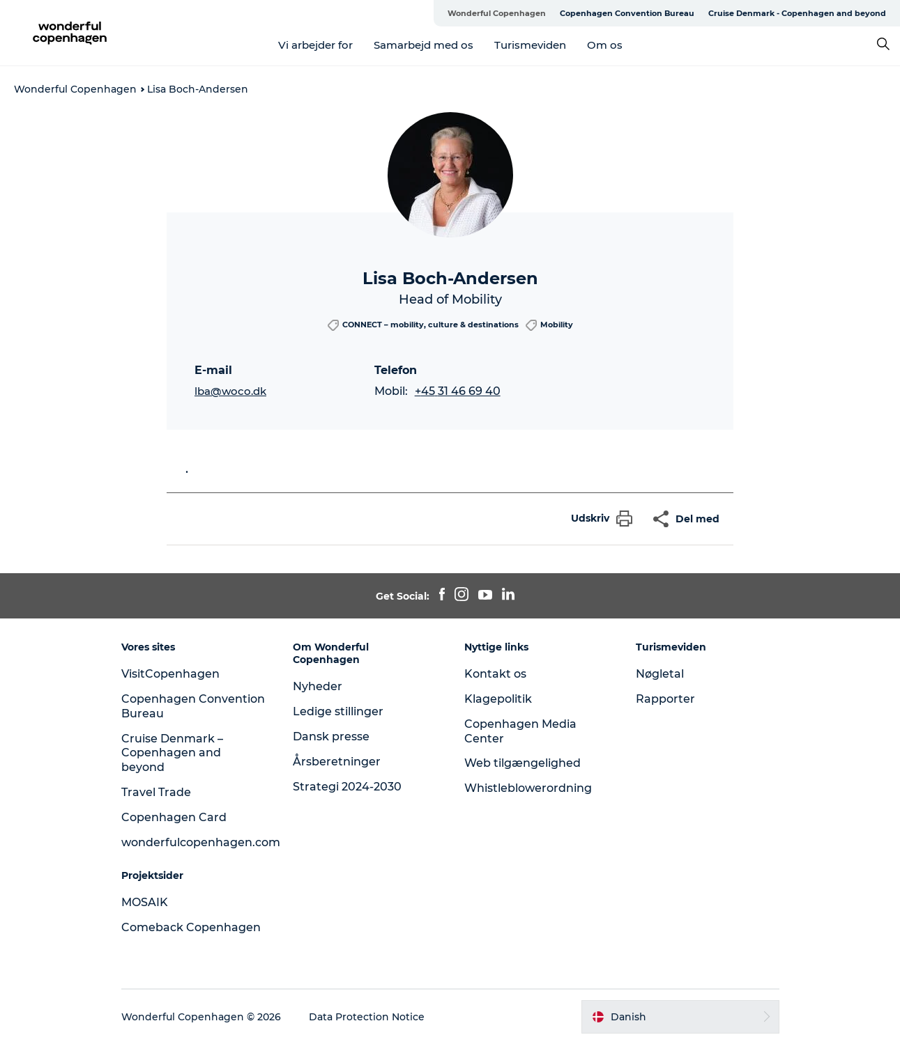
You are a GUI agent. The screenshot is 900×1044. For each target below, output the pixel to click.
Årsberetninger (337, 761)
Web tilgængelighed (522, 763)
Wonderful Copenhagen (497, 13)
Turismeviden (530, 45)
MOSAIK (144, 902)
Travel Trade (156, 792)
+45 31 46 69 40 (458, 391)
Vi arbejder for (315, 45)
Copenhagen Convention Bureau (627, 13)
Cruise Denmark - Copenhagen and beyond (797, 13)
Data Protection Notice (367, 1017)
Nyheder (317, 686)
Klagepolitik (498, 699)
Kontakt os (495, 673)
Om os (605, 45)
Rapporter (665, 699)
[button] (598, 519)
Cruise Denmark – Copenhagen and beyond (172, 753)
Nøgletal (660, 673)
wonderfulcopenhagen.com (200, 842)
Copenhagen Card (174, 817)
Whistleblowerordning (528, 788)
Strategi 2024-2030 (347, 786)
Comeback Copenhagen (191, 927)
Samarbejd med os (423, 45)
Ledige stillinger (338, 711)
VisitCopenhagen (170, 673)
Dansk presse (331, 736)
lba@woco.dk (230, 391)
